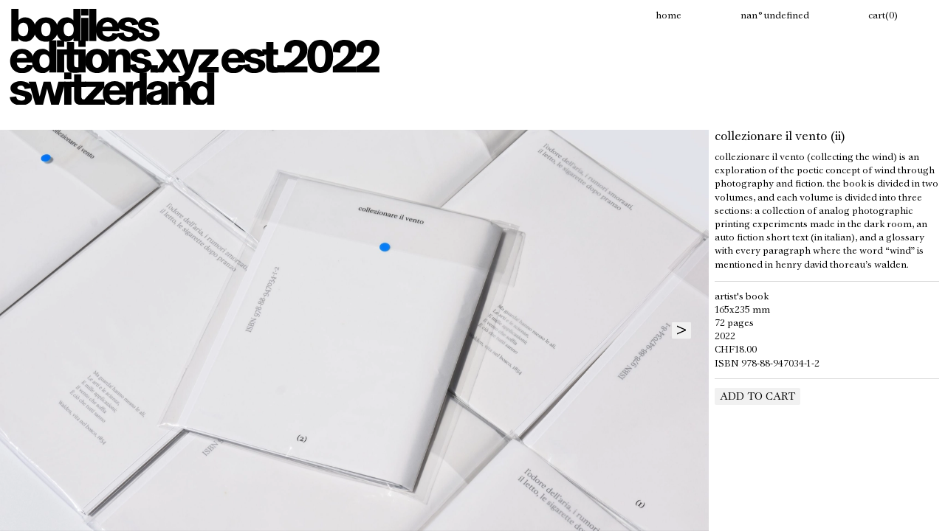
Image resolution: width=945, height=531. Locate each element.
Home (668, 16)
